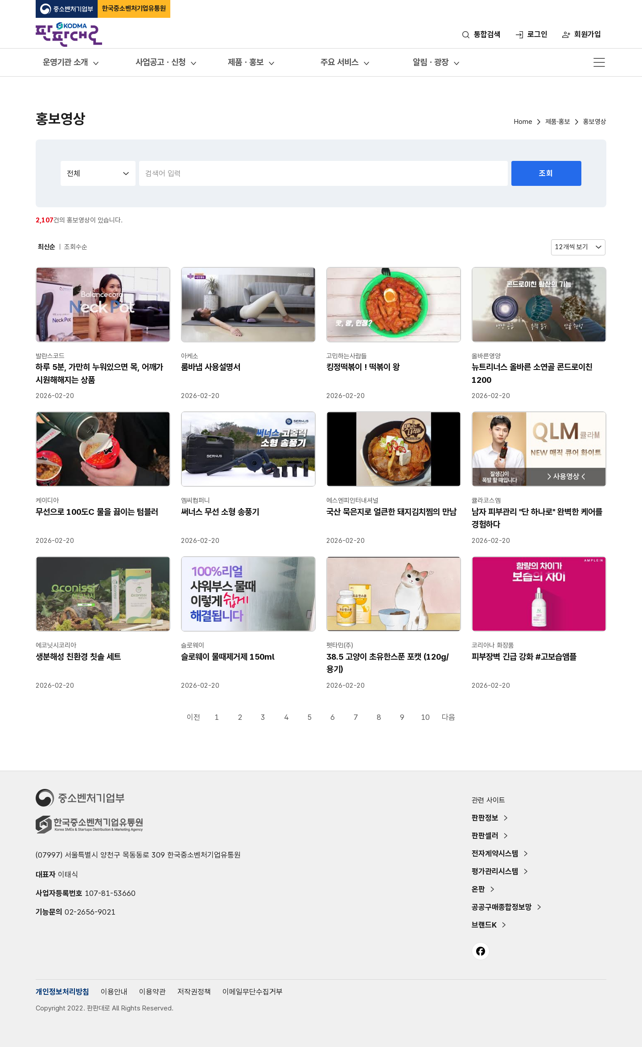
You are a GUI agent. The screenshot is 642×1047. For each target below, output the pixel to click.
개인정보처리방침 (62, 991)
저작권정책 (194, 991)
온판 (478, 889)
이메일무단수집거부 (252, 991)
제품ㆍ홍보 (245, 62)
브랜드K (484, 924)
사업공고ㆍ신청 (160, 62)
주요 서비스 (339, 62)
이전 (193, 717)
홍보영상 (594, 122)
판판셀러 (485, 835)
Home (523, 122)
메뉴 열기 (599, 62)
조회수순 (75, 247)
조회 (546, 173)
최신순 (46, 247)
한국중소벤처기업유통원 (134, 8)
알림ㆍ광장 (431, 62)
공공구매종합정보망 (502, 907)
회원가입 (587, 34)
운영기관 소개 (65, 62)
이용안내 (114, 991)
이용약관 (152, 991)
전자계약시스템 (495, 853)
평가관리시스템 (495, 871)
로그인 (537, 34)
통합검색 (487, 34)
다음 (448, 717)
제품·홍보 (557, 122)
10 (425, 717)
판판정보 (485, 817)
